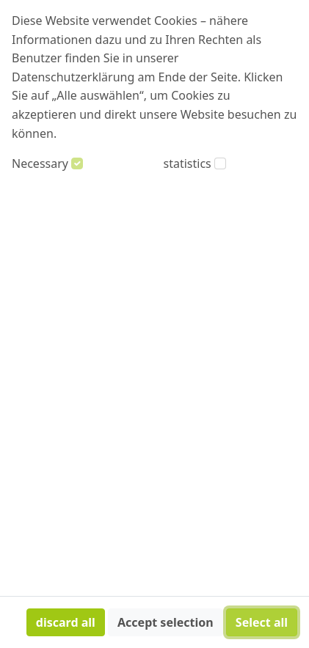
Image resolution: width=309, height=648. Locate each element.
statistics (187, 163)
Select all (262, 622)
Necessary (40, 163)
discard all (65, 622)
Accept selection (165, 622)
